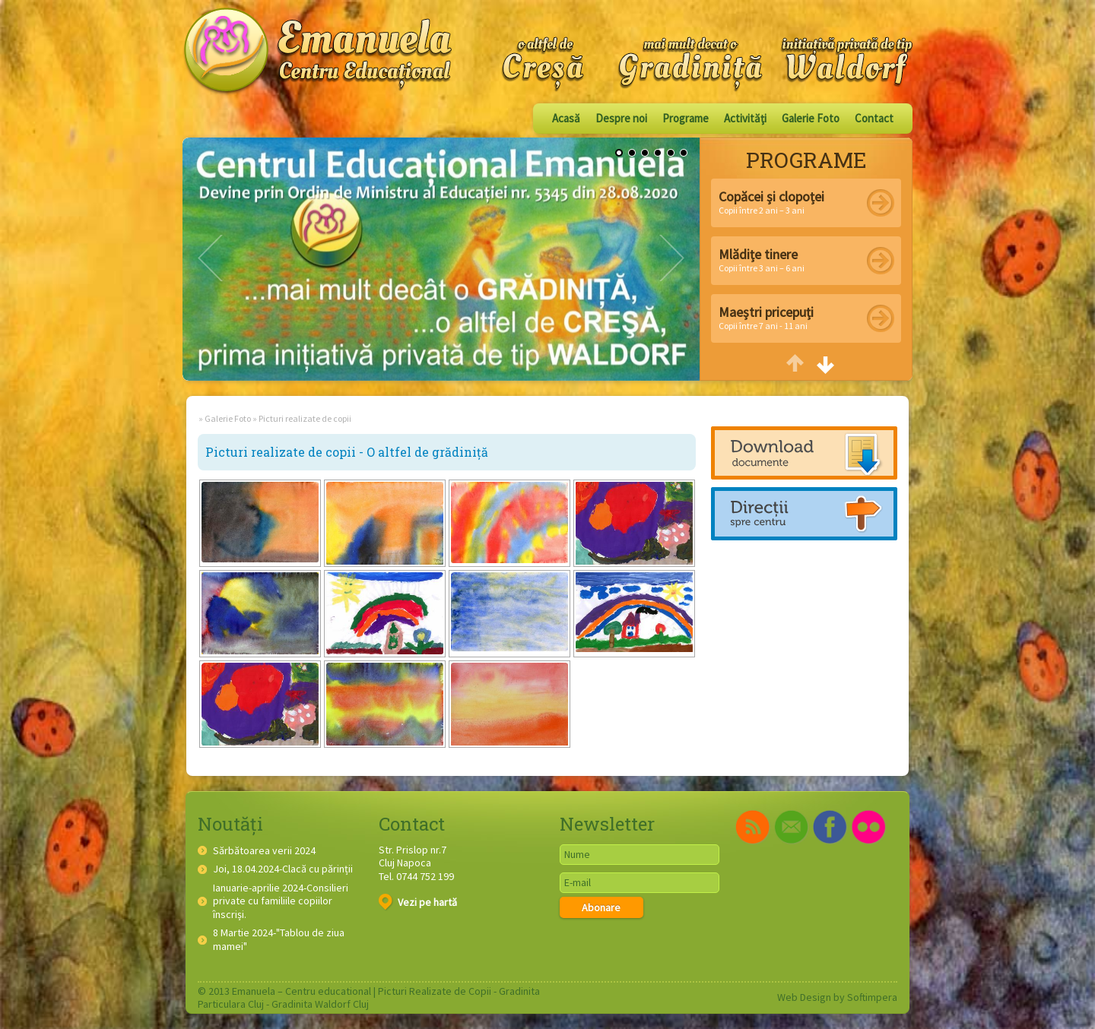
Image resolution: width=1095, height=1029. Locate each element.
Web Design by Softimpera (837, 997)
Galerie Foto (811, 118)
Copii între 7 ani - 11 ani (766, 317)
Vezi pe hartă (418, 902)
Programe (685, 118)
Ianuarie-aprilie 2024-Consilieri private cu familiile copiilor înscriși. (280, 901)
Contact (874, 118)
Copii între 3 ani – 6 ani (762, 259)
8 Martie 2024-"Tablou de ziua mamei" (278, 939)
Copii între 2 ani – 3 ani (771, 202)
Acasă (566, 118)
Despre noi (621, 118)
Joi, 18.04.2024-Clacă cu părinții (283, 869)
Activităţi (745, 118)
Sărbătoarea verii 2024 (264, 850)
